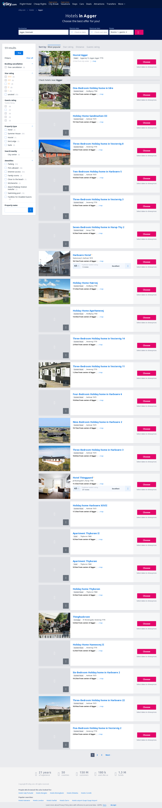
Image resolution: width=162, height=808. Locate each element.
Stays (74, 4)
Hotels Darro (64, 800)
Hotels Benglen (41, 793)
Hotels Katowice (24, 800)
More (120, 4)
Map (19, 53)
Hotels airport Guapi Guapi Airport (84, 800)
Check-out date (94, 28)
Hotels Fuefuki (52, 800)
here (104, 805)
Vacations (65, 4)
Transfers (111, 4)
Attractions (99, 4)
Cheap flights (40, 4)
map (94, 61)
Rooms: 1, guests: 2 (119, 32)
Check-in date (74, 28)
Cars (82, 4)
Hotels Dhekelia (72, 793)
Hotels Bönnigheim (57, 793)
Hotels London (38, 800)
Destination (23, 28)
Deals (89, 4)
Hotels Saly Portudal (26, 793)
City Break (54, 4)
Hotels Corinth (86, 793)
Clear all (29, 58)
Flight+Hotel (26, 4)
